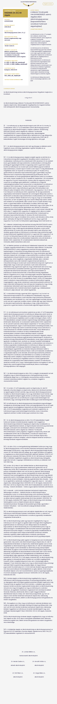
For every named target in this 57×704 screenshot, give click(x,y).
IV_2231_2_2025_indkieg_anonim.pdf (15, 64)
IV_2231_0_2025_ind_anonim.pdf (14, 62)
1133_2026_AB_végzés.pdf (12, 75)
